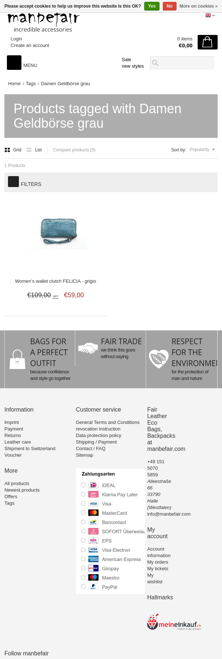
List (34, 149)
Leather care (17, 442)
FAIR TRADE (121, 341)
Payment (13, 429)
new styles (133, 66)
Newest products (22, 490)
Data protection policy (98, 435)
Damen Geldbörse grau (65, 83)
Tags (31, 83)
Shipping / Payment (96, 442)
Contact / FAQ (91, 448)
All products (16, 483)
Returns (12, 435)
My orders (157, 562)
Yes (152, 6)
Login (16, 38)
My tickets (157, 568)
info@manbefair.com (168, 514)
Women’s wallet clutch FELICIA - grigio (55, 281)
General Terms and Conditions (108, 422)
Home (14, 83)
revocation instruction (98, 429)
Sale (126, 59)
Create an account (30, 45)
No (170, 6)
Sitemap (84, 455)
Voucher (13, 455)
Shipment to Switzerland (29, 448)
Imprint (11, 422)
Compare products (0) (74, 149)
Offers (10, 496)
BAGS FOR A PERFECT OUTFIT (49, 352)
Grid (13, 149)
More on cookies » (198, 6)
